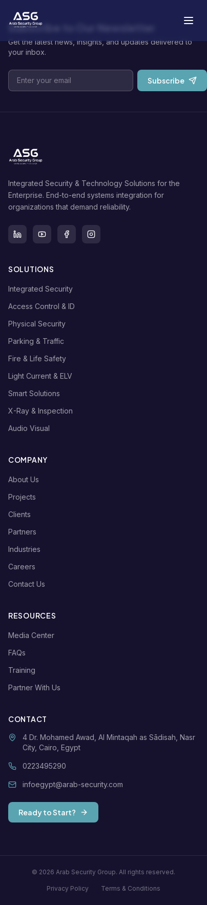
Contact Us (28, 584)
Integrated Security (42, 288)
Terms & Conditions (130, 888)
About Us (25, 479)
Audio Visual (31, 428)
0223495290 (44, 766)
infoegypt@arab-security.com (73, 784)
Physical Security (39, 323)
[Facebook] (66, 234)
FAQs (19, 652)
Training (23, 670)
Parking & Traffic (38, 341)
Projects (24, 496)
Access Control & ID (43, 306)
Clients (21, 514)
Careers (23, 566)
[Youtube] (42, 234)
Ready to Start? (53, 812)
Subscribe (172, 80)
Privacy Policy (68, 888)
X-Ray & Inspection (42, 410)
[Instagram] (91, 234)
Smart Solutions (36, 393)
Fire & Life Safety (39, 358)
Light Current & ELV (42, 376)
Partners (24, 531)
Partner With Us (36, 687)
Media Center (33, 635)
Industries (26, 549)
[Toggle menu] (188, 20)
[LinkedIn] (17, 234)
